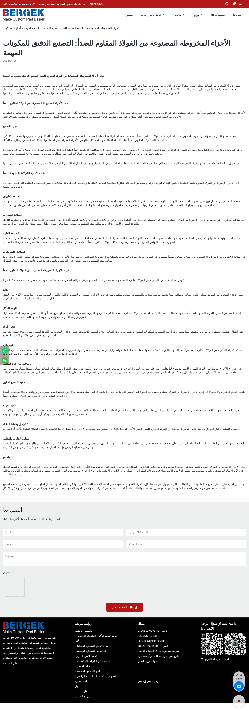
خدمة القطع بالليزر (87, 656)
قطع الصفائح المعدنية (89, 671)
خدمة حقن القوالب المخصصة (93, 661)
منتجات (177, 15)
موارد (196, 15)
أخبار (18, 28)
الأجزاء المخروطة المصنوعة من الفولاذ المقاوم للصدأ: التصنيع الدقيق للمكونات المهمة (72, 28)
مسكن (129, 14)
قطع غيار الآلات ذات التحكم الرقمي (96, 676)
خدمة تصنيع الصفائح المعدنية (93, 645)
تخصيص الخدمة (83, 630)
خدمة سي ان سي (151, 15)
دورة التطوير (82, 696)
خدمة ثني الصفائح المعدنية (92, 650)
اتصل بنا (237, 14)
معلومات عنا (218, 14)
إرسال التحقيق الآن (124, 607)
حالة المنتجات (82, 666)
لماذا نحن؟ (81, 681)
